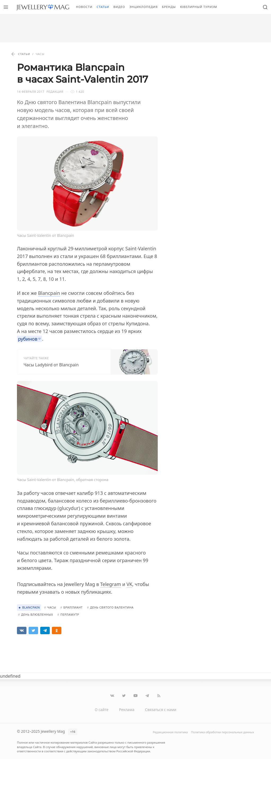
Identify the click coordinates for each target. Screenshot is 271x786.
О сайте (102, 709)
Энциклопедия (143, 7)
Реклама (126, 709)
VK (129, 584)
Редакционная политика (170, 732)
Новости (84, 7)
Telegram (110, 584)
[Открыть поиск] (265, 7)
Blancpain (49, 293)
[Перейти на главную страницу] (43, 7)
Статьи (103, 7)
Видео (119, 7)
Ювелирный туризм (198, 7)
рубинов (27, 339)
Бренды (169, 7)
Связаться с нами (160, 709)
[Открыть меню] (6, 7)
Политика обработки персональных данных (222, 732)
